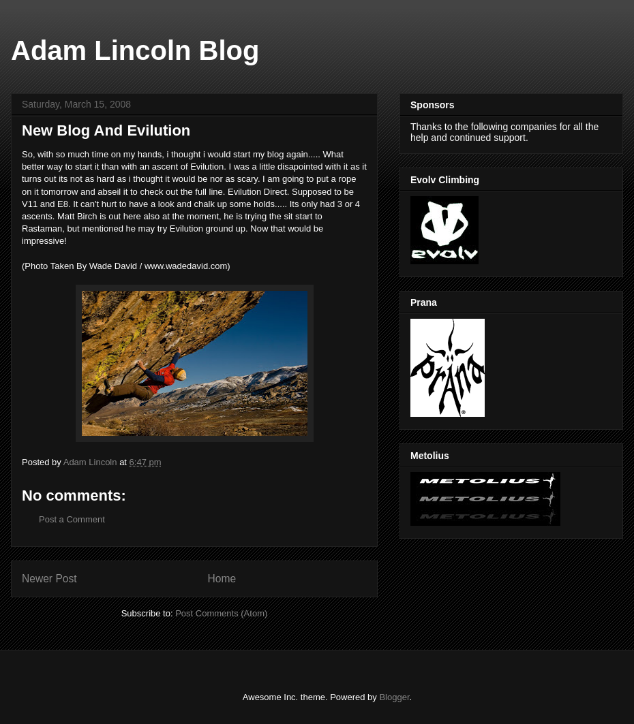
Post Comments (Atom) (221, 613)
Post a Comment (72, 519)
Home (222, 578)
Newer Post (49, 578)
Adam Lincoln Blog (135, 50)
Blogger (394, 697)
